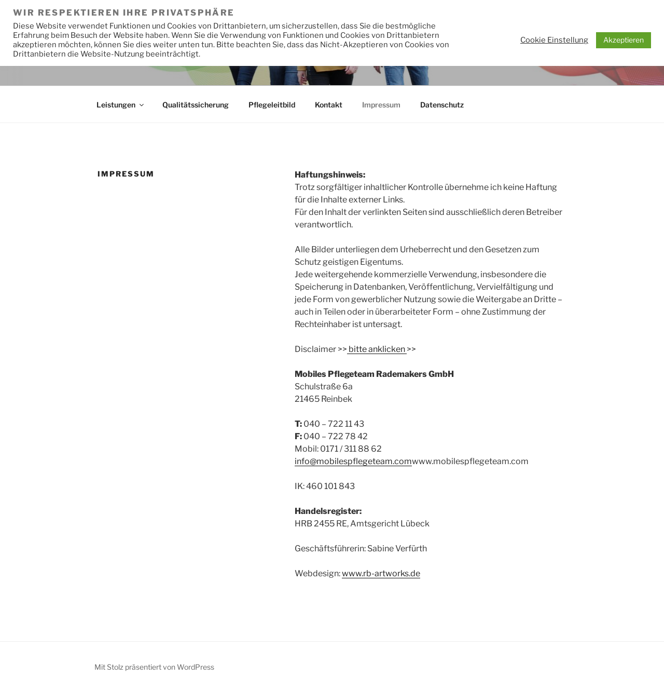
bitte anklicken (377, 349)
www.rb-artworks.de (381, 573)
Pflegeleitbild (271, 104)
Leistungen (120, 104)
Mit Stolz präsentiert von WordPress (154, 666)
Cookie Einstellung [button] (554, 40)
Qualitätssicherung (195, 104)
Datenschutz (442, 104)
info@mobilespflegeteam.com (353, 461)
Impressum (381, 104)
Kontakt (328, 104)
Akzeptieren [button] (623, 39)
